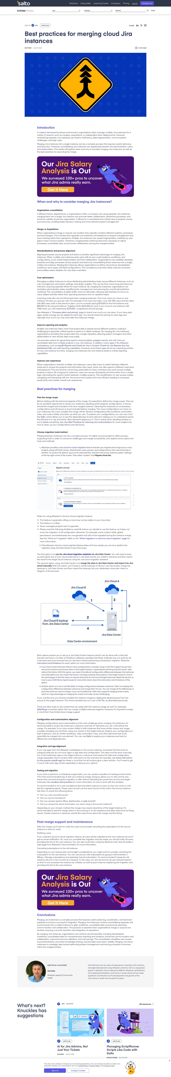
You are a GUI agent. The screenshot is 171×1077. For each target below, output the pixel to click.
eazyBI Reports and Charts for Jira (73, 345)
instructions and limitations (49, 663)
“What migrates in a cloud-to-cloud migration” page (103, 538)
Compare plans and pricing (65, 312)
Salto (43, 416)
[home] (23, 3)
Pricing (126, 3)
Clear (153, 10)
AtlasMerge (42, 709)
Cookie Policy (83, 1065)
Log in (135, 3)
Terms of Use (109, 1065)
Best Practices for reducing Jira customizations (90, 422)
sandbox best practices (62, 782)
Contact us (147, 3)
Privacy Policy (94, 1065)
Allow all (55, 1070)
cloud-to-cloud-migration (75, 447)
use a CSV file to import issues (61, 680)
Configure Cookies (78, 1070)
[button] (73, 3)
